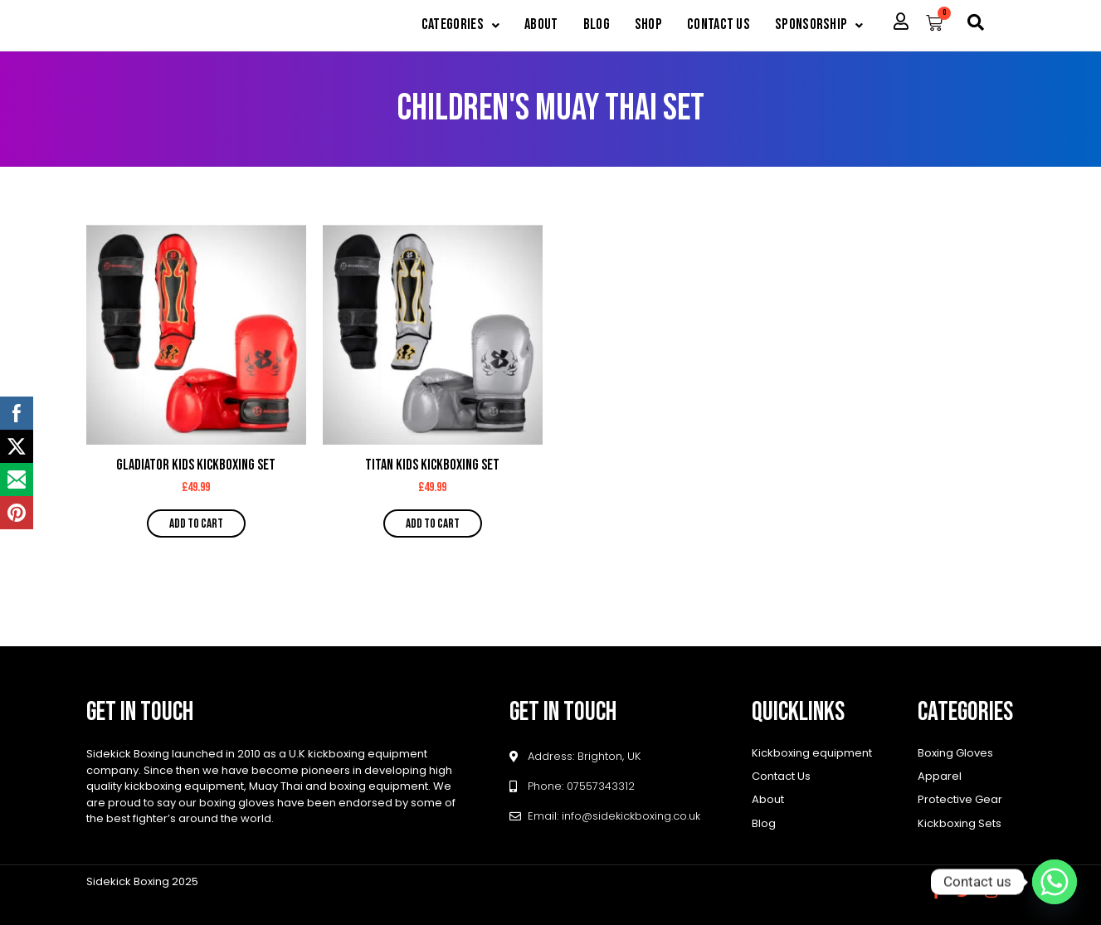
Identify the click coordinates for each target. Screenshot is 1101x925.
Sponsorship (818, 26)
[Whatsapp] (1054, 881)
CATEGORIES (442, 26)
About (527, 26)
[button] (442, 25)
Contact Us (713, 26)
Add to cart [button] (196, 525)
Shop (639, 26)
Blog (585, 26)
